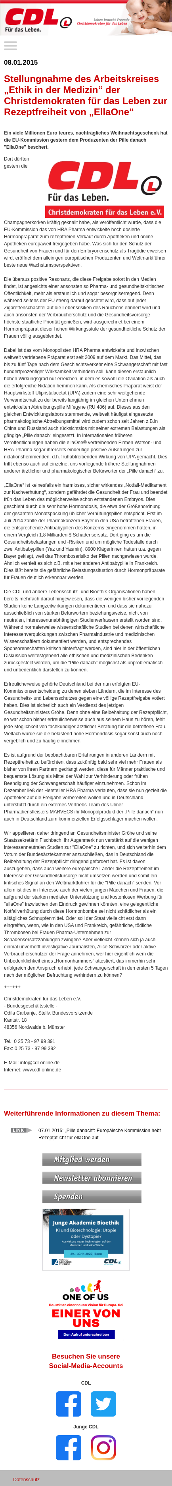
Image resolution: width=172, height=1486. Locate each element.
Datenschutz (26, 1479)
